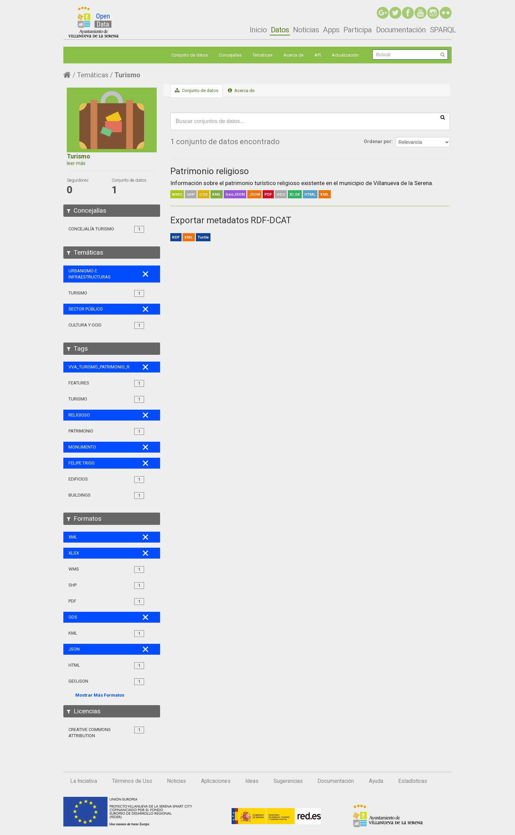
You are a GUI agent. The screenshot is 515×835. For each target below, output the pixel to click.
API (317, 55)
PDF (268, 194)
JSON (254, 194)
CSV (203, 194)
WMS (177, 194)
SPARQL (443, 29)
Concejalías (230, 55)
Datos (280, 29)
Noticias (306, 29)
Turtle (203, 237)
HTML (310, 194)
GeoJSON (235, 194)
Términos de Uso (132, 781)
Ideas (252, 781)
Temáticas (262, 55)
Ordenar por (377, 141)
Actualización (345, 55)
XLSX (295, 194)
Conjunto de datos (189, 55)
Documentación (401, 29)
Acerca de (293, 55)
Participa (357, 29)
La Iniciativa (83, 781)
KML (216, 194)
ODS (281, 194)
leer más (76, 163)
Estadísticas (412, 781)
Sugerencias (288, 781)
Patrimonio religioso (209, 171)
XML (324, 194)
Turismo (127, 75)
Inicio (258, 29)
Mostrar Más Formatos (99, 695)
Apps (331, 29)
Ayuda (376, 781)
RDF (176, 237)
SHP (191, 194)
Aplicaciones (216, 781)
